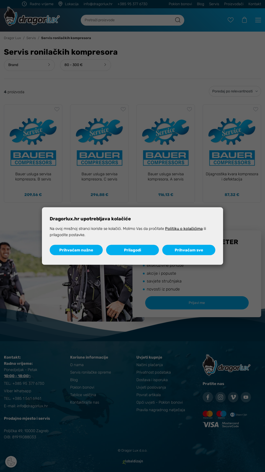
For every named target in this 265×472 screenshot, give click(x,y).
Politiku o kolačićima (184, 228)
